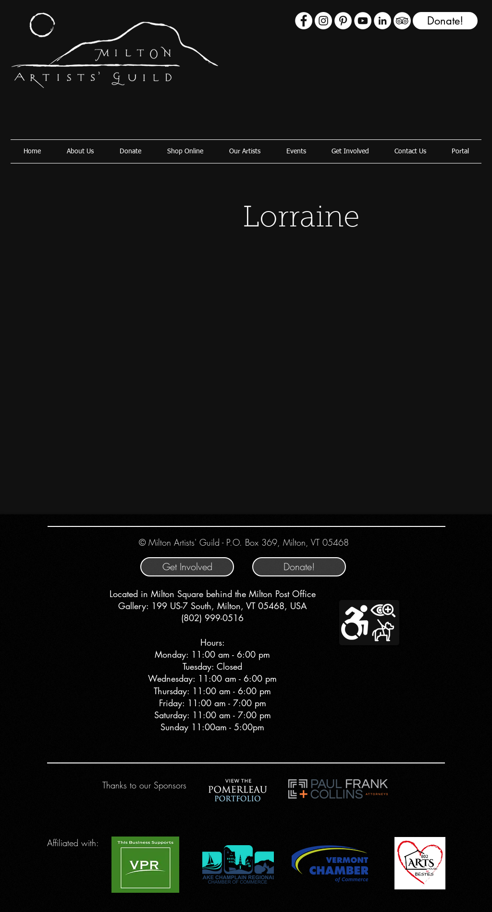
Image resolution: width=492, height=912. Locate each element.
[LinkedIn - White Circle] (382, 20)
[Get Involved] (187, 566)
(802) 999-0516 (212, 618)
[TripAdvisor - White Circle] (402, 20)
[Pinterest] (343, 20)
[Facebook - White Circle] (303, 20)
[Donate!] (445, 20)
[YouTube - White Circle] (362, 20)
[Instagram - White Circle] (323, 20)
